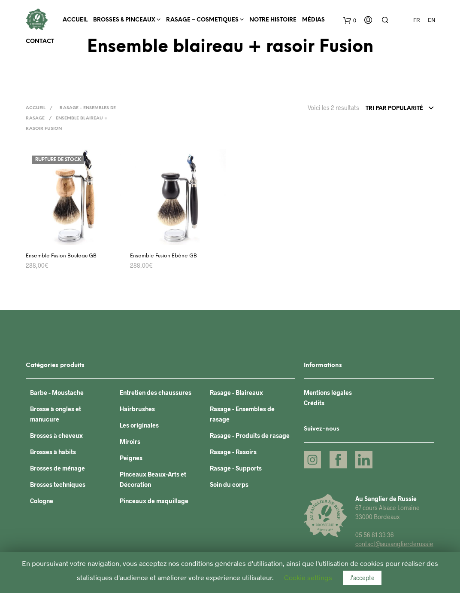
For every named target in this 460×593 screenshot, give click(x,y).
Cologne (41, 500)
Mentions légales (328, 392)
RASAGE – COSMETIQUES (202, 20)
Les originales (139, 425)
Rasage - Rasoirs (233, 451)
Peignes (131, 458)
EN (432, 19)
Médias (313, 20)
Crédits (314, 403)
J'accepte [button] (362, 577)
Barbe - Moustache (57, 392)
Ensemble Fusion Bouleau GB (61, 256)
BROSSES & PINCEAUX (124, 20)
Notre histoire (273, 20)
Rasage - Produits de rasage (250, 435)
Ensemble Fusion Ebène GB (163, 256)
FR (416, 19)
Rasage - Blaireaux (236, 392)
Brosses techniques (57, 484)
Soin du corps (229, 484)
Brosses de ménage (57, 468)
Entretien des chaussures (155, 392)
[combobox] (400, 109)
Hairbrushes (137, 409)
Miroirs (130, 441)
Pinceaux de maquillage (154, 500)
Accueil (75, 20)
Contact (40, 41)
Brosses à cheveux (56, 435)
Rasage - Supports (236, 468)
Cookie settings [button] (308, 577)
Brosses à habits (53, 451)
